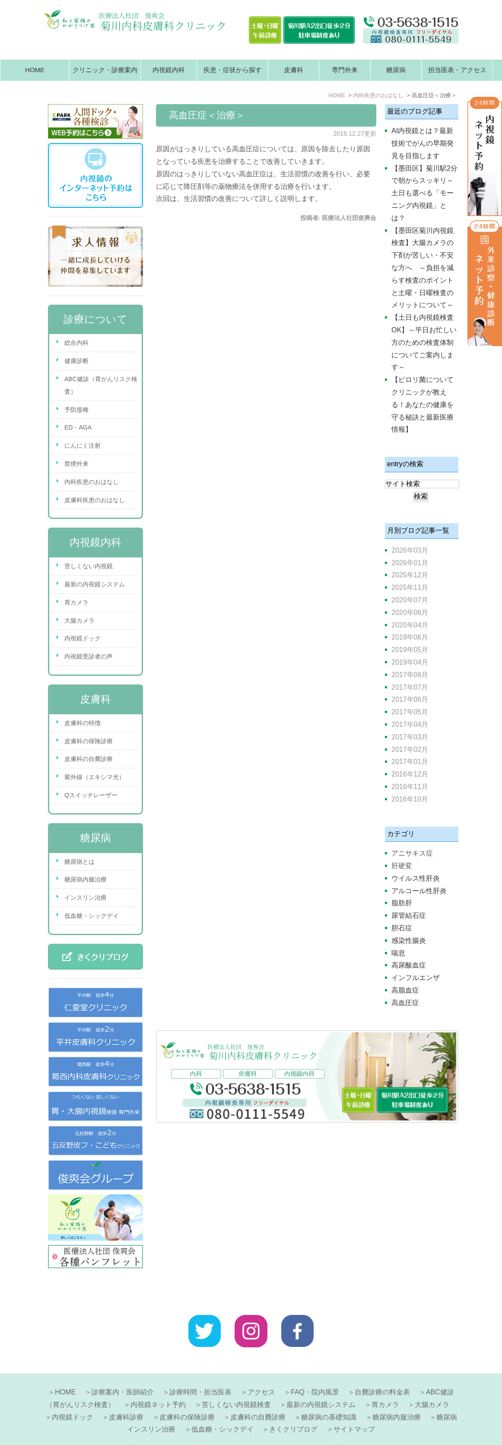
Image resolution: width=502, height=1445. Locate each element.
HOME (34, 69)
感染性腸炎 (408, 940)
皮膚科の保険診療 (88, 741)
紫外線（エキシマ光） (94, 776)
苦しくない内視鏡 (88, 566)
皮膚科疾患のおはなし (94, 500)
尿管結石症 (408, 915)
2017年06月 (409, 699)
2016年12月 (409, 774)
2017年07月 (409, 687)
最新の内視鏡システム (94, 584)
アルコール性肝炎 (419, 890)
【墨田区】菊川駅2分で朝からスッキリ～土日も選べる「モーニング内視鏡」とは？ (424, 193)
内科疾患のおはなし (91, 481)
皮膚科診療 (126, 1396)
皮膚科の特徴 (82, 722)
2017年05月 (409, 712)
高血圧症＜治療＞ (207, 115)
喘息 (398, 953)
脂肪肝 (401, 903)
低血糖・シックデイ (91, 915)
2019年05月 (409, 649)
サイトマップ (354, 1408)
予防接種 (76, 409)
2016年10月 (409, 799)
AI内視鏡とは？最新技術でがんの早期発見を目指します (422, 143)
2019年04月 (409, 662)
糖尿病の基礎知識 (328, 1396)
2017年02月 (409, 749)
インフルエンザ (415, 977)
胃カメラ (76, 602)
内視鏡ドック (82, 638)
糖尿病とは (79, 861)
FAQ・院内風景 (315, 1371)
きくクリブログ (293, 1408)
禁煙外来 (76, 463)
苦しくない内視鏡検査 (236, 1384)
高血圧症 (405, 1002)
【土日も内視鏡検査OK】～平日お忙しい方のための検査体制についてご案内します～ (424, 342)
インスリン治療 (85, 897)
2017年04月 (409, 724)
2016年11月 (409, 786)
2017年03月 (409, 737)
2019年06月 (409, 637)
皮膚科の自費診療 (88, 758)
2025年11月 (409, 587)
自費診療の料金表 (382, 1371)
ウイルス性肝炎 (415, 878)
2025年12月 (409, 575)
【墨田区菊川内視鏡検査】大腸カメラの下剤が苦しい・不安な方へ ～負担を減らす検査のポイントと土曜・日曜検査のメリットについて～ (422, 268)
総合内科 (76, 342)
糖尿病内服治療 (85, 879)
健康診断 (76, 360)
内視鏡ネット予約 (158, 1384)
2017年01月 (409, 761)
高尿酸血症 (408, 965)
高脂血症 (405, 990)
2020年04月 (409, 625)
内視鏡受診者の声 (88, 656)
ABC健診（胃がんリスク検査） (100, 385)
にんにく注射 (82, 445)
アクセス (261, 1371)
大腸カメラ (79, 620)
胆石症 (401, 928)
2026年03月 (409, 550)
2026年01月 (409, 563)
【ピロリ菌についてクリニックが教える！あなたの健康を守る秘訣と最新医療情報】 (422, 404)
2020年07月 (409, 600)
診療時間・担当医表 (200, 1371)
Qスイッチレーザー (91, 795)
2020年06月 (409, 612)
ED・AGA (78, 427)
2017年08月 (409, 674)
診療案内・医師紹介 (123, 1371)
